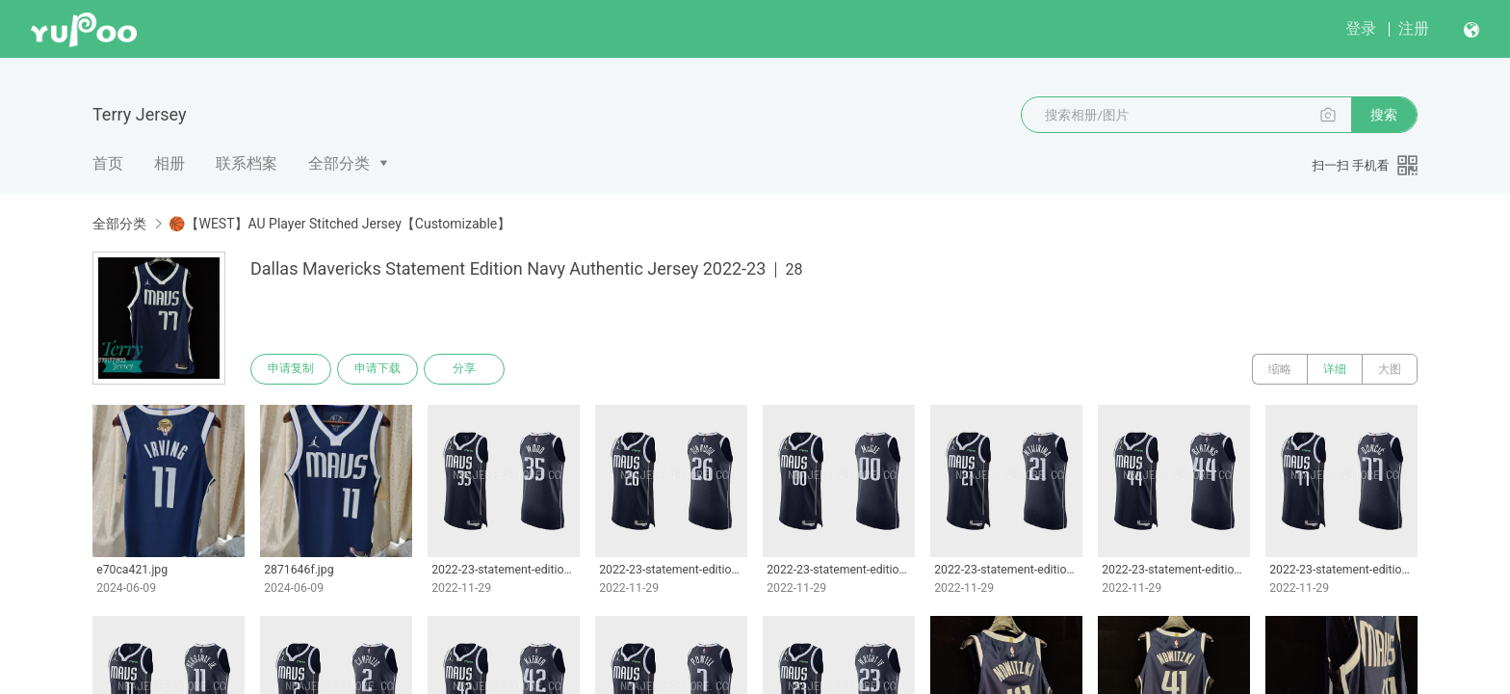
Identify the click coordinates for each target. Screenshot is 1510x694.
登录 (1360, 28)
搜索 (1383, 114)
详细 (1334, 369)
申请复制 (291, 369)
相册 (169, 163)
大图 (1389, 369)
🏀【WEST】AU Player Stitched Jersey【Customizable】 (339, 223)
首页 (107, 163)
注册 (1413, 28)
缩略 (1279, 369)
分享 (464, 369)
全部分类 (339, 163)
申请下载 (377, 369)
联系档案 (246, 163)
